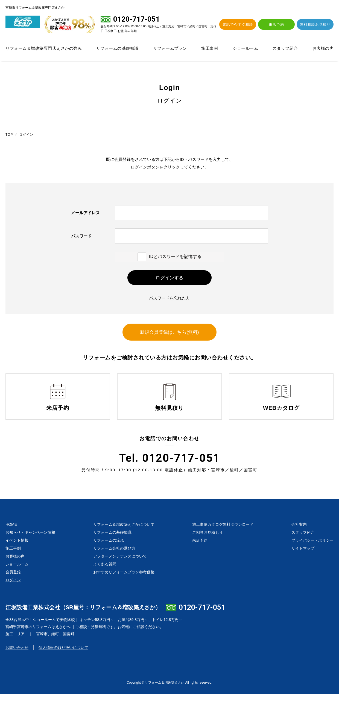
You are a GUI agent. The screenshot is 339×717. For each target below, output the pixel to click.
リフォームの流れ (108, 563)
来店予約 (280, 24)
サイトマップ (302, 571)
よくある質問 (104, 587)
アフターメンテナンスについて (120, 579)
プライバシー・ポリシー (312, 563)
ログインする (169, 282)
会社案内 (299, 547)
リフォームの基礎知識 (117, 48)
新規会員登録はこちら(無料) (170, 345)
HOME (11, 547)
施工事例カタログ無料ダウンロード (222, 547)
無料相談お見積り (316, 24)
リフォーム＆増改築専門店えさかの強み (43, 48)
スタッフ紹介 (285, 48)
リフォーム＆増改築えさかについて (123, 547)
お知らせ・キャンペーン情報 (30, 555)
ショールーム (245, 48)
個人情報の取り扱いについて (63, 671)
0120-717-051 (202, 630)
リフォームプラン (170, 48)
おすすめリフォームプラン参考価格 (123, 595)
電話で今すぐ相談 (243, 24)
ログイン (13, 603)
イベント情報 (16, 563)
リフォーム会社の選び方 (114, 571)
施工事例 (209, 48)
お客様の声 (323, 48)
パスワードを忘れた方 (169, 305)
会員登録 (13, 595)
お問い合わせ (16, 671)
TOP (9, 135)
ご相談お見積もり (207, 555)
